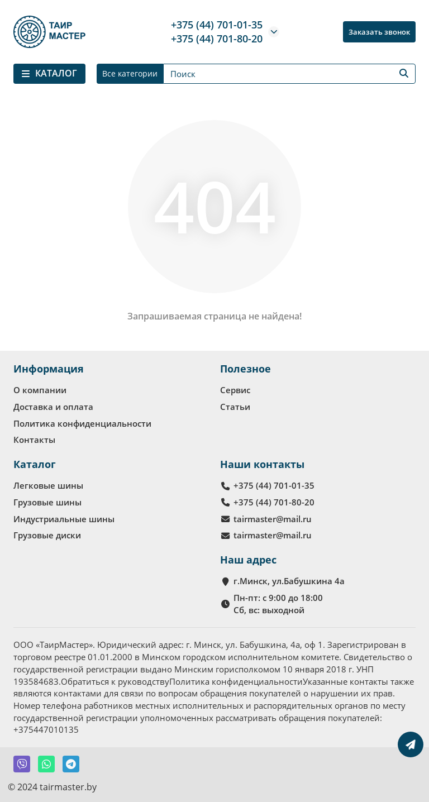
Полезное (245, 368)
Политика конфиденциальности (82, 423)
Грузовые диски (47, 535)
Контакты (34, 439)
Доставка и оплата (53, 406)
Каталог (34, 464)
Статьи (235, 406)
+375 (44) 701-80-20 (217, 38)
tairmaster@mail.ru (272, 518)
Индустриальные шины (64, 518)
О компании (39, 389)
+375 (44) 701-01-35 (217, 24)
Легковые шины (48, 485)
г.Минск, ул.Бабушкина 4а (289, 580)
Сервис (235, 389)
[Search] (289, 74)
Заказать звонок (379, 32)
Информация (48, 368)
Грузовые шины (47, 502)
